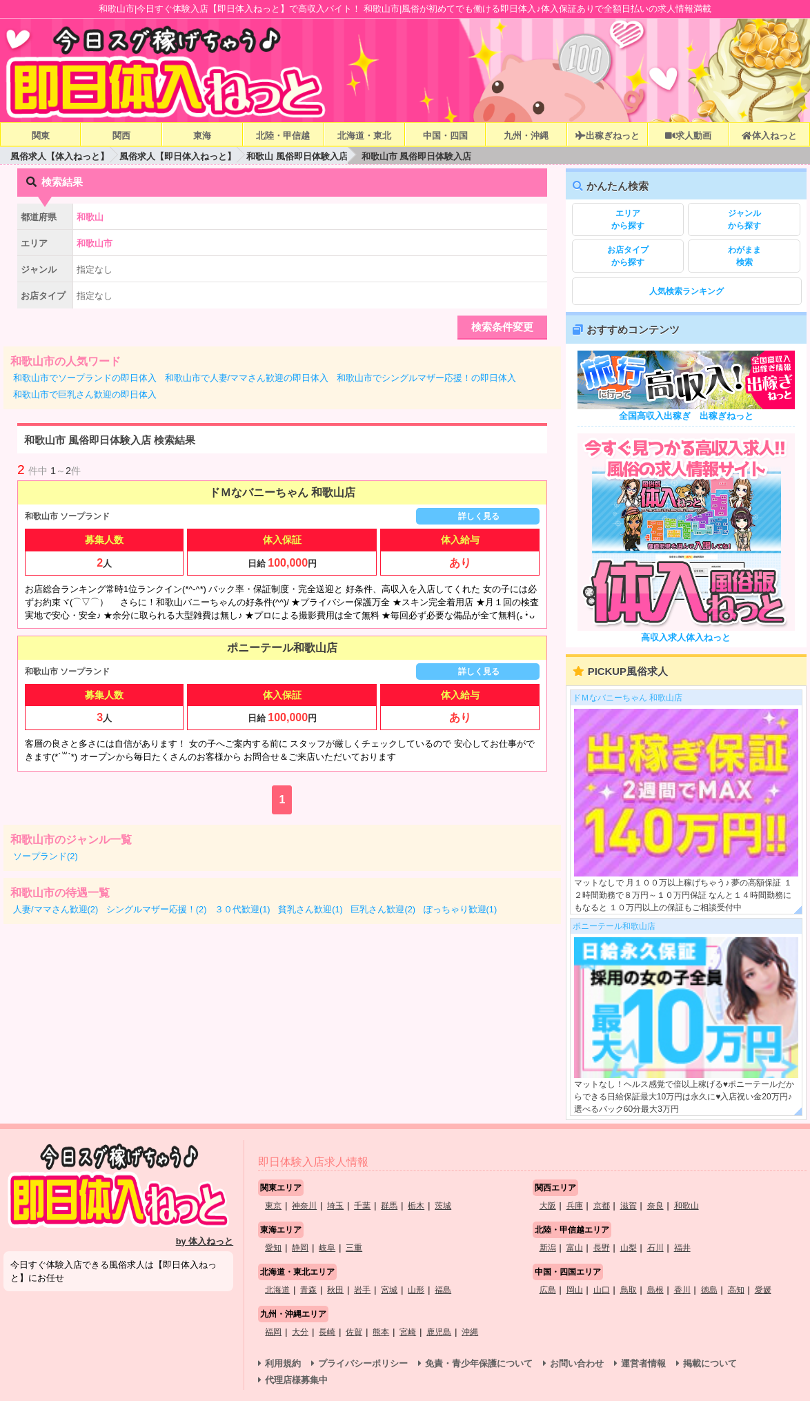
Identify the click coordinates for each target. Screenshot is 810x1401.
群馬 (389, 1206)
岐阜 (327, 1248)
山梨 (628, 1248)
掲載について (710, 1363)
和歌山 (686, 1206)
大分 (300, 1332)
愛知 (273, 1248)
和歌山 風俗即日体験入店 (297, 156)
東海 (202, 135)
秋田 (335, 1290)
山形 (416, 1290)
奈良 (655, 1206)
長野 (601, 1248)
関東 (41, 135)
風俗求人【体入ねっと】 (59, 156)
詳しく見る (479, 516)
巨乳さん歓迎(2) (382, 909)
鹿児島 (438, 1332)
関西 (121, 135)
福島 (443, 1290)
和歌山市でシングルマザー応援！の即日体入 (426, 378)
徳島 (709, 1290)
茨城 (443, 1206)
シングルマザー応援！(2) (156, 909)
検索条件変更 (502, 327)
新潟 (548, 1248)
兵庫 (574, 1206)
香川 (682, 1290)
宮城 (389, 1290)
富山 (574, 1248)
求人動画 (687, 135)
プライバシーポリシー (363, 1363)
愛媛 (763, 1290)
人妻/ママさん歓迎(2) (55, 909)
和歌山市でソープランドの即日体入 (85, 378)
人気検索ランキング (686, 291)
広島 (548, 1290)
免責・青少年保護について (479, 1363)
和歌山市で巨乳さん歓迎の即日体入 (85, 394)
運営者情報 (643, 1363)
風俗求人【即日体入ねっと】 (177, 156)
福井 (682, 1248)
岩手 (362, 1290)
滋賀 (628, 1206)
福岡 (273, 1332)
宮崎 (407, 1332)
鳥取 (628, 1290)
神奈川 (304, 1206)
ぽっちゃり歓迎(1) (460, 909)
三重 (354, 1248)
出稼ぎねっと (607, 135)
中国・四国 (445, 135)
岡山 (574, 1290)
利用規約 (283, 1363)
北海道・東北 (364, 135)
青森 (308, 1290)
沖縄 (470, 1332)
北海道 (277, 1290)
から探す (628, 219)
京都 (601, 1206)
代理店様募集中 (296, 1380)
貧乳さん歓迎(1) (310, 909)
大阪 (548, 1206)
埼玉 (335, 1206)
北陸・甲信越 (283, 135)
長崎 (327, 1332)
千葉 (362, 1206)
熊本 (381, 1332)
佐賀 (354, 1332)
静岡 (300, 1248)
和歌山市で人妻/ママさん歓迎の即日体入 (247, 378)
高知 (736, 1290)
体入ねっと (769, 135)
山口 (601, 1290)
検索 (744, 255)
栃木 (416, 1206)
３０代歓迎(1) (242, 909)
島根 (655, 1290)
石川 (655, 1248)
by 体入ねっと (205, 1241)
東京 (273, 1206)
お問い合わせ (577, 1363)
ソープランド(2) (45, 856)
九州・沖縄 (526, 135)
